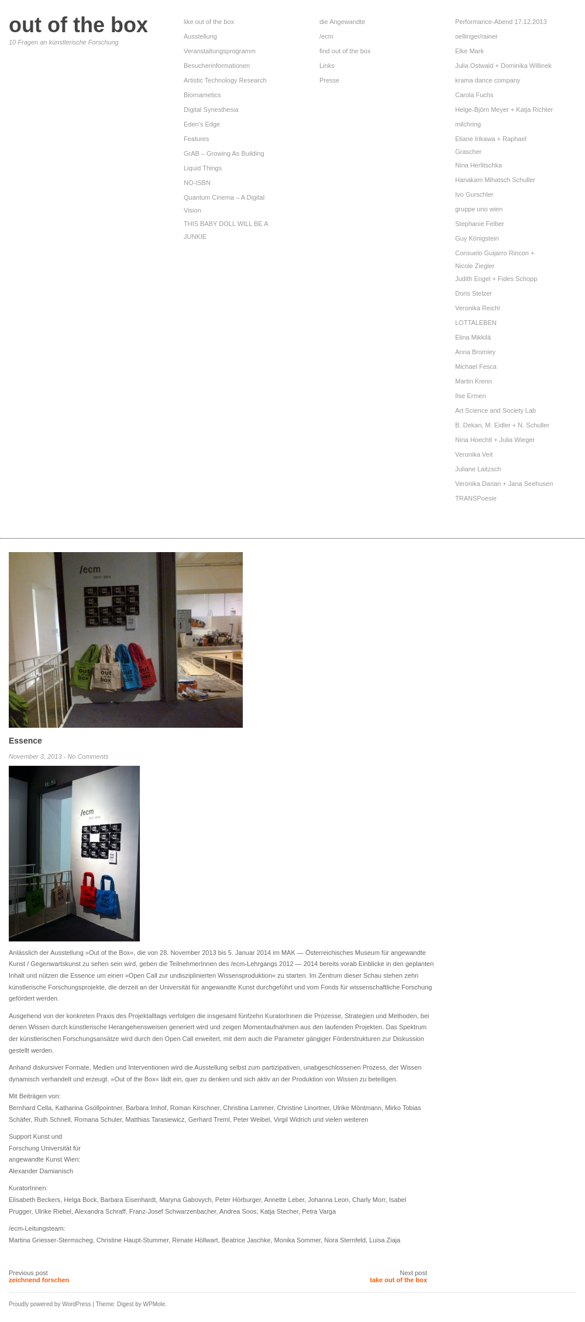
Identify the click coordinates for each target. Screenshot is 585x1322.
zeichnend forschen (39, 1279)
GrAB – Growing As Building (225, 153)
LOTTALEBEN (476, 322)
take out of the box (398, 1279)
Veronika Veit (474, 454)
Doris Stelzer (473, 293)
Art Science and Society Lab (495, 410)
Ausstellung (200, 36)
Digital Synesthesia (211, 109)
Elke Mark (469, 50)
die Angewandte (342, 21)
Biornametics (202, 94)
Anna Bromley (475, 351)
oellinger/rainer (476, 36)
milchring (468, 124)
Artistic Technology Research (225, 80)
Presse (329, 80)
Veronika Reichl (477, 307)
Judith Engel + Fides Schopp (496, 278)
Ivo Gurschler (474, 194)
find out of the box (344, 50)
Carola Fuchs (474, 94)
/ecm (326, 36)
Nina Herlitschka (478, 165)
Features (196, 138)
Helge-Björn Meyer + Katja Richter (504, 109)
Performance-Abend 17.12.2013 (501, 21)
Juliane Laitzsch (478, 468)
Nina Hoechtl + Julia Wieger (495, 439)
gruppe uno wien (479, 209)
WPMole (154, 1304)
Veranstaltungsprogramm (220, 50)
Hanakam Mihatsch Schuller (495, 179)
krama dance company (487, 80)
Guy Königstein (477, 238)
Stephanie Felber (479, 223)
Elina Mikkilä (473, 337)
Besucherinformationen (217, 65)
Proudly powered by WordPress (50, 1304)
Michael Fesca (476, 366)
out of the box (78, 25)
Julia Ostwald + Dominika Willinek (503, 65)
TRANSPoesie (476, 498)
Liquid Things (203, 168)
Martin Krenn (473, 381)
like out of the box (209, 21)
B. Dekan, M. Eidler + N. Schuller (502, 425)
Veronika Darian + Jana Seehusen (504, 483)
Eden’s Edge (202, 124)
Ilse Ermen (470, 395)
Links (327, 65)
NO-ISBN (198, 182)
